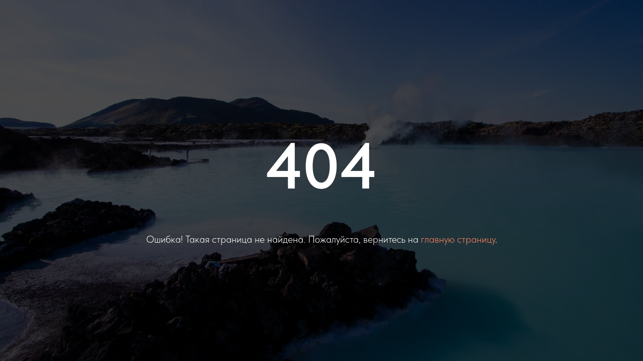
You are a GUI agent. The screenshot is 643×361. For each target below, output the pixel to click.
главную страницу (458, 239)
